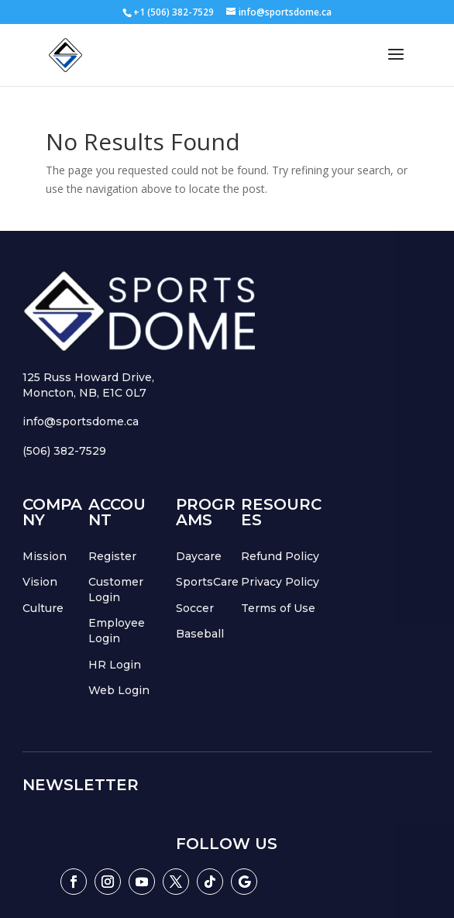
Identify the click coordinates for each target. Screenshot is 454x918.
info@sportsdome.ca (80, 421)
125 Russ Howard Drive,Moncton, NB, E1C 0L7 (88, 385)
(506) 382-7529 (64, 451)
